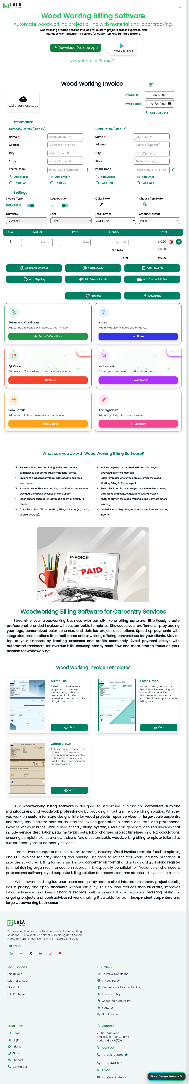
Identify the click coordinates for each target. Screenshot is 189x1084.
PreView (93, 296)
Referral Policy (111, 994)
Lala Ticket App (17, 981)
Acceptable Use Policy (116, 1001)
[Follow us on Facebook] (21, 953)
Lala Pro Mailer (16, 994)
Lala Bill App (14, 974)
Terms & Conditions (48, 336)
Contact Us (20, 1067)
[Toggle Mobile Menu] (179, 6)
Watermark (138, 380)
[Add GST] (68, 184)
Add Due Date (156, 113)
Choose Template (151, 198)
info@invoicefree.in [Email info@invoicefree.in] (114, 1077)
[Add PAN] (27, 184)
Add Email (145, 177)
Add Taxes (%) (152, 268)
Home (17, 1033)
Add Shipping (34, 279)
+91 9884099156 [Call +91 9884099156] (112, 1055)
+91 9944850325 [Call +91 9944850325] (112, 1063)
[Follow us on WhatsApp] (11, 953)
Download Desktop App (75, 47)
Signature (138, 424)
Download (152, 296)
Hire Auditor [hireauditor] (14, 987)
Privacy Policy (111, 981)
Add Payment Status (152, 279)
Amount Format (149, 214)
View (69, 727)
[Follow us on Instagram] (50, 953)
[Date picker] (159, 104)
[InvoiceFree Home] (16, 923)
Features (108, 1007)
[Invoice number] (90, 83)
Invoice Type (14, 198)
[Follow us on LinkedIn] (40, 953)
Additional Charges (34, 268)
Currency (12, 214)
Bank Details (48, 424)
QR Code (48, 380)
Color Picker (103, 198)
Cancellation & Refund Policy (121, 987)
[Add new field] (88, 169)
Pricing (17, 1046)
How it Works (110, 1014)
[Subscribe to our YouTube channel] (60, 953)
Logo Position (58, 198)
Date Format (103, 214)
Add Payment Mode (93, 279)
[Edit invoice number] (151, 84)
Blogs (16, 1053)
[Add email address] (68, 177)
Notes (138, 336)
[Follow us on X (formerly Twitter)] (30, 953)
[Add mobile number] (29, 177)
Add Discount (93, 268)
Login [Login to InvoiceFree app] (16, 1040)
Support (18, 1060)
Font (53, 214)
